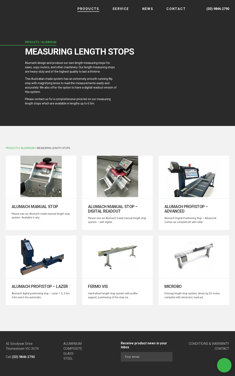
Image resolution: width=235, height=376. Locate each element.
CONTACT (176, 11)
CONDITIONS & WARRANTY (209, 344)
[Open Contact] (224, 365)
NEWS (147, 11)
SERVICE (121, 11)
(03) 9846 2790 (23, 357)
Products (88, 11)
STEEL (68, 358)
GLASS (68, 354)
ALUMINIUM (72, 344)
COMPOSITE (72, 349)
